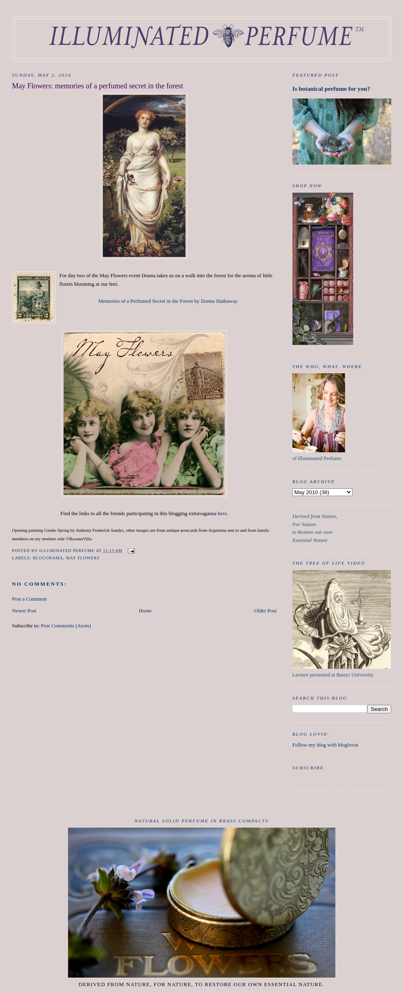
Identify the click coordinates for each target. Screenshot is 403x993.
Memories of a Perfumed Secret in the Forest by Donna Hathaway (168, 301)
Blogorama (48, 558)
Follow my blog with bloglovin (325, 745)
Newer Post (24, 611)
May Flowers (83, 558)
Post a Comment (29, 599)
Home (145, 611)
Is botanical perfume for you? (331, 88)
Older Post (265, 611)
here (222, 513)
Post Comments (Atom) (66, 626)
